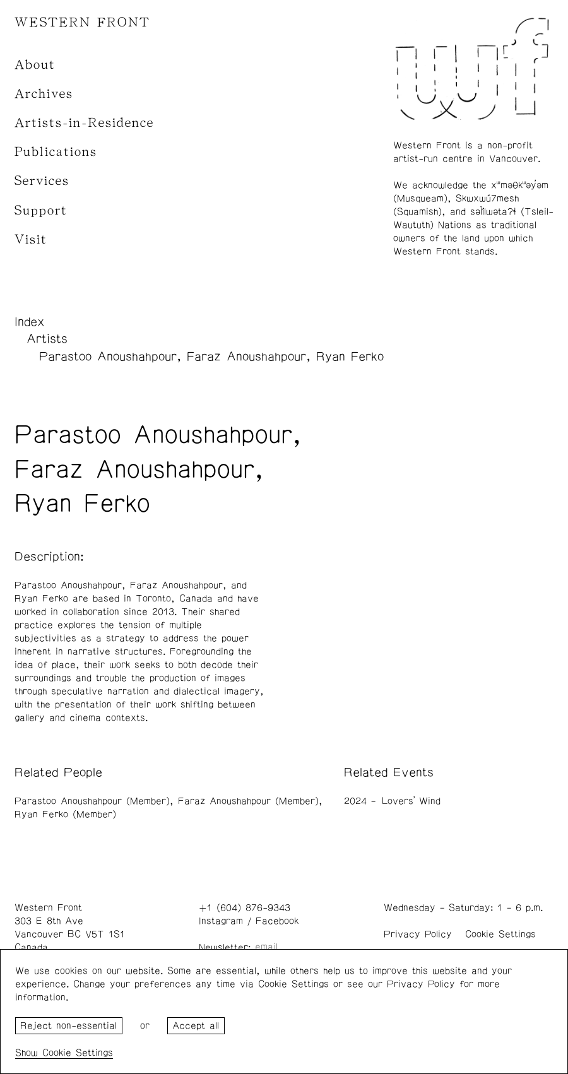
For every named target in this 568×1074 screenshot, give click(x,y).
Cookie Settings (500, 934)
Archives (44, 93)
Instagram (221, 921)
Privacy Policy (418, 934)
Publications (56, 151)
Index (30, 322)
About (35, 64)
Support (41, 210)
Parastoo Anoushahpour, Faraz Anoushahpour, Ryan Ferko (211, 356)
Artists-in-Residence (84, 122)
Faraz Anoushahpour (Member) (248, 801)
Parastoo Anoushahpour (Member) (92, 801)
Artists (47, 339)
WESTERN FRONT (82, 22)
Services (42, 180)
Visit (31, 239)
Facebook (277, 921)
